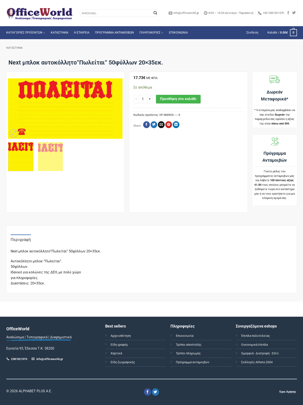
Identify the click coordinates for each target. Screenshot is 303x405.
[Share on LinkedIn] (176, 124)
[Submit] (155, 13)
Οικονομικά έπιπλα (254, 345)
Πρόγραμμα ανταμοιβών (192, 362)
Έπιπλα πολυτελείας (255, 336)
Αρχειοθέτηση (121, 336)
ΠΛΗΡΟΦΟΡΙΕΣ (151, 33)
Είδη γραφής (119, 345)
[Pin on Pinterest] (168, 124)
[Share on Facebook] (146, 124)
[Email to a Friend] (161, 124)
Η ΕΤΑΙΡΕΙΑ (81, 32)
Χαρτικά (116, 353)
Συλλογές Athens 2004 (257, 362)
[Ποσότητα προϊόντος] (143, 99)
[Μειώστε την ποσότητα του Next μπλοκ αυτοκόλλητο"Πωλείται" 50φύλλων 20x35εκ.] (136, 99)
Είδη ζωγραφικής (123, 362)
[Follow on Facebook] (288, 13)
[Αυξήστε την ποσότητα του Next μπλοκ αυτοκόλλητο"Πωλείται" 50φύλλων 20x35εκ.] (149, 99)
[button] (252, 33)
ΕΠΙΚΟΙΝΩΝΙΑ (178, 32)
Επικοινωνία (184, 336)
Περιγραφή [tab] (21, 239)
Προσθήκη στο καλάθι (178, 99)
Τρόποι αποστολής (188, 345)
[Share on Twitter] (154, 124)
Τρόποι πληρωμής (188, 353)
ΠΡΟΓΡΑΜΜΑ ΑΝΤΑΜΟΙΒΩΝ (114, 32)
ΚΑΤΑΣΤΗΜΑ (59, 32)
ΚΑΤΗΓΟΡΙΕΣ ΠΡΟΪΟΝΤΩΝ (25, 33)
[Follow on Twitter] (294, 13)
